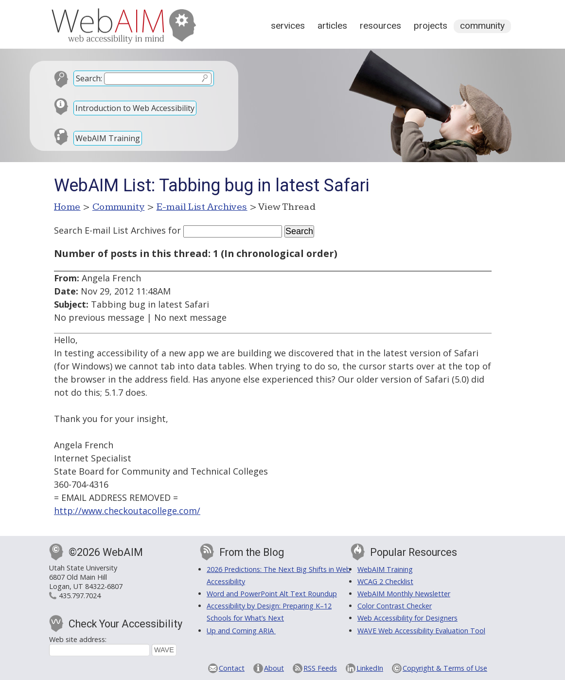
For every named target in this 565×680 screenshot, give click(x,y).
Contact (232, 668)
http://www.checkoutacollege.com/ (127, 510)
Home (67, 207)
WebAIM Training (107, 138)
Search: (89, 78)
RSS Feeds (320, 668)
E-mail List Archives (202, 207)
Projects (430, 25)
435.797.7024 (80, 595)
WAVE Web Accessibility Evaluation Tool (421, 630)
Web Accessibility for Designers (407, 618)
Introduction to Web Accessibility (134, 108)
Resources (380, 25)
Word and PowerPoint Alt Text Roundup (272, 593)
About (274, 668)
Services (288, 25)
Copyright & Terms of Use (445, 668)
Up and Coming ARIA (241, 630)
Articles (332, 25)
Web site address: (77, 639)
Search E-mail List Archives (110, 230)
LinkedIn (369, 668)
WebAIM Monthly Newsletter (403, 593)
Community (482, 25)
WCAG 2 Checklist (385, 581)
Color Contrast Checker (394, 605)
